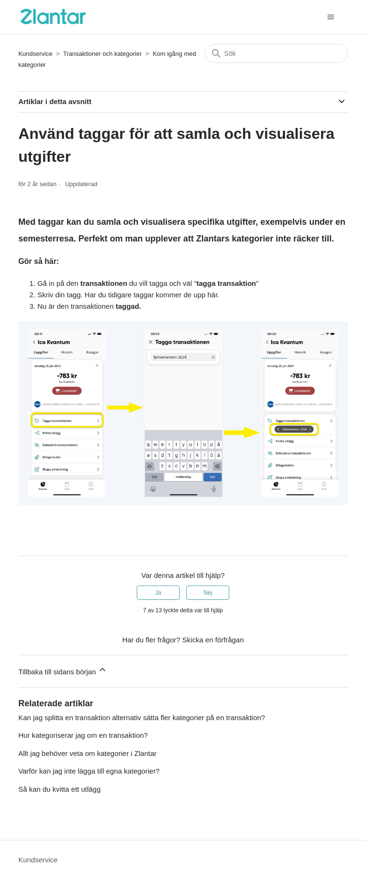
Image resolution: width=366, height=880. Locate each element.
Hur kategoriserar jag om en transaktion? (83, 735)
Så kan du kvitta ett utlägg (59, 789)
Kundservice (35, 53)
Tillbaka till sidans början (62, 670)
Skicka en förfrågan (213, 640)
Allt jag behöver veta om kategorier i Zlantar (87, 753)
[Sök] (276, 53)
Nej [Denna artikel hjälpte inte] (207, 592)
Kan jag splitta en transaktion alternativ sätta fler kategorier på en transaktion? (141, 717)
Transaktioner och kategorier (102, 53)
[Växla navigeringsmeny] (331, 17)
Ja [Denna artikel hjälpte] (158, 592)
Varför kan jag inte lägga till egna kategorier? (89, 771)
